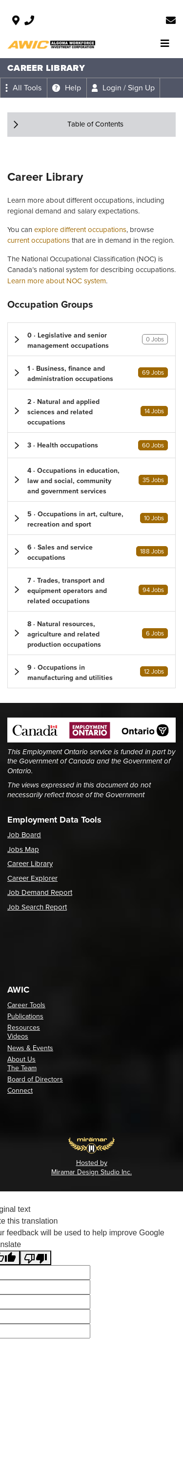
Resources (23, 1027)
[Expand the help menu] (66, 88)
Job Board (24, 834)
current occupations (38, 240)
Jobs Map (23, 849)
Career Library (30, 863)
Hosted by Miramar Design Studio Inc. (91, 1167)
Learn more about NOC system (56, 280)
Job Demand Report (39, 892)
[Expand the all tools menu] (23, 88)
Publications (25, 1016)
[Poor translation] (35, 1258)
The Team (22, 1068)
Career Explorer (32, 878)
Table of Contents (95, 124)
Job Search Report (37, 907)
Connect (20, 1090)
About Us (21, 1059)
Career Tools (26, 1005)
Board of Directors (35, 1079)
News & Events (30, 1048)
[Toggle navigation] (165, 43)
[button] (91, 339)
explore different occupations (80, 229)
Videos (17, 1036)
